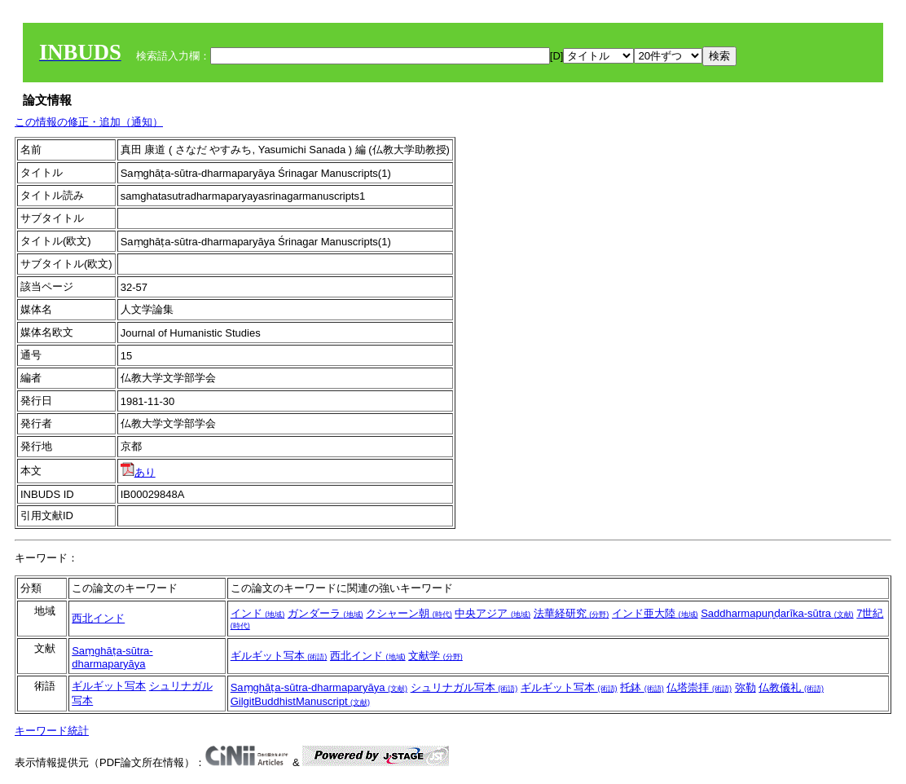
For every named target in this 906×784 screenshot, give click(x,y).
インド (258, 613)
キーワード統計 (52, 731)
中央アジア (492, 613)
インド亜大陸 (655, 613)
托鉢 (642, 687)
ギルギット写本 (279, 656)
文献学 (435, 656)
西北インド (98, 618)
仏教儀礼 (791, 687)
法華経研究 (571, 613)
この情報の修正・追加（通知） (89, 122)
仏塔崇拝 (699, 687)
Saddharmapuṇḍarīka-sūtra (777, 613)
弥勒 (745, 687)
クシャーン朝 (409, 613)
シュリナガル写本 (464, 687)
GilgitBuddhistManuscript (300, 701)
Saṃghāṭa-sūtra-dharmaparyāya (112, 657)
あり (138, 472)
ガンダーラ (325, 613)
